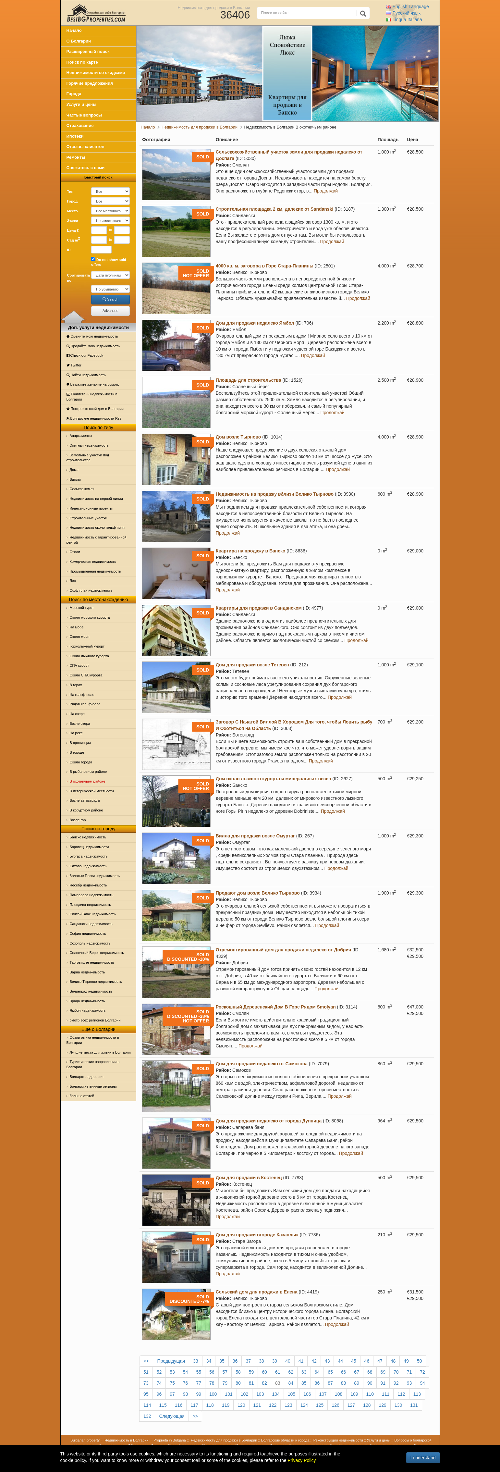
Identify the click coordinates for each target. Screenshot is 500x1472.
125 (319, 1405)
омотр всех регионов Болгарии (95, 1020)
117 (194, 1405)
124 (304, 1405)
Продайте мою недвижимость (93, 346)
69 (383, 1372)
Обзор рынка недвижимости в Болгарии (93, 1040)
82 (264, 1383)
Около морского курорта (90, 617)
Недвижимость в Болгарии (126, 1440)
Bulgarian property (85, 1440)
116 (178, 1405)
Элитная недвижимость (89, 445)
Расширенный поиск (88, 51)
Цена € (73, 230)
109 (354, 1394)
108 (338, 1394)
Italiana (404, 19)
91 (383, 1383)
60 (264, 1372)
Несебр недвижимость (88, 885)
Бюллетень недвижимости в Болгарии (92, 396)
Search (110, 299)
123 (288, 1405)
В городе (77, 752)
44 (340, 1361)
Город (72, 201)
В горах (76, 685)
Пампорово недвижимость (92, 895)
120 (241, 1405)
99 (198, 1394)
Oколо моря (80, 636)
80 (238, 1383)
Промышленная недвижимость (95, 571)
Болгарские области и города (285, 1440)
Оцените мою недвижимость (92, 336)
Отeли (75, 552)
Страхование (80, 125)
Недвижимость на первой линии (96, 499)
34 (209, 1361)
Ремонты (76, 157)
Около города (81, 762)
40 (287, 1361)
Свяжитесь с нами (86, 167)
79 (225, 1383)
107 (323, 1394)
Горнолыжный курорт (87, 646)
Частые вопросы (84, 115)
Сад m (73, 239)
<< (146, 1361)
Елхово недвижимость (88, 866)
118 (210, 1405)
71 (409, 1372)
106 (307, 1394)
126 (335, 1405)
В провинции (80, 743)
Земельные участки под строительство (88, 457)
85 (304, 1383)
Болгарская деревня (87, 1077)
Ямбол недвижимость (88, 1010)
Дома (74, 470)
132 (147, 1416)
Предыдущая (171, 1361)
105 (291, 1394)
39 (274, 1361)
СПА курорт (79, 665)
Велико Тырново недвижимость (96, 981)
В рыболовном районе (88, 771)
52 (159, 1372)
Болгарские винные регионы (93, 1086)
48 (393, 1361)
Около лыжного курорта (89, 656)
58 (238, 1372)
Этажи (72, 221)
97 (172, 1394)
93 (409, 1383)
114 (147, 1405)
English (407, 6)
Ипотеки (75, 136)
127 (351, 1405)
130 (398, 1405)
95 (146, 1394)
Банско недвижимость (88, 837)
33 (195, 1361)
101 (228, 1394)
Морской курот (82, 608)
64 (317, 1372)
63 (304, 1372)
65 (330, 1372)
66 (343, 1372)
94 (422, 1383)
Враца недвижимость (87, 1001)
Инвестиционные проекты (91, 508)
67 (356, 1372)
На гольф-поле (82, 695)
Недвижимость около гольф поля (97, 527)
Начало (74, 30)
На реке (76, 733)
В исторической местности (92, 791)
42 (314, 1361)
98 (185, 1394)
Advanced (110, 311)
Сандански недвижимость (91, 924)
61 (277, 1372)
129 (382, 1405)
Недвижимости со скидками (96, 72)
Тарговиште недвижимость (92, 962)
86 (317, 1383)
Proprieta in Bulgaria (169, 1440)
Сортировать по (77, 277)
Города (74, 93)
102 (244, 1394)
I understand (423, 1457)
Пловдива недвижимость (90, 905)
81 (251, 1383)
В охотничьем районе (87, 781)
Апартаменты (81, 436)
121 (257, 1405)
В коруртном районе (86, 810)
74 (159, 1383)
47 (380, 1361)
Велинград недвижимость (91, 991)
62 (290, 1372)
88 (343, 1383)
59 (251, 1372)
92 (396, 1383)
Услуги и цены (82, 104)
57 (225, 1372)
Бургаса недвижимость (89, 856)
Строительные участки (88, 518)
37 (248, 1361)
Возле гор (78, 820)
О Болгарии (79, 41)
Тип (70, 191)
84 (290, 1383)
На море (77, 627)
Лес (73, 581)
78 (211, 1383)
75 (172, 1383)
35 (222, 1361)
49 (406, 1361)
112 (401, 1394)
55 (198, 1372)
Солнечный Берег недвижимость (97, 953)
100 (213, 1394)
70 (396, 1372)
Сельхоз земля (82, 489)
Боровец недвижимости (89, 847)
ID (69, 250)
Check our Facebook (85, 355)
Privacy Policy (301, 1460)
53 (172, 1372)
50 (419, 1361)
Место (72, 211)
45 (353, 1361)
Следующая (171, 1416)
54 (185, 1372)
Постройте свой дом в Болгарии (95, 409)
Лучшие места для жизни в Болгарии (100, 1052)
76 (185, 1383)
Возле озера (80, 723)
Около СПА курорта (86, 675)
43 (327, 1361)
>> (195, 1416)
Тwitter (74, 365)
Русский (403, 13)
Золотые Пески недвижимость (95, 876)
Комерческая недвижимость (93, 561)
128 (367, 1405)
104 (275, 1394)
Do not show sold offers (108, 262)
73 (146, 1383)
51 (146, 1372)
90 (369, 1383)
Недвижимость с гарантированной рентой (97, 539)
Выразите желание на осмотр (93, 384)
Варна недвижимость (87, 972)
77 (198, 1383)
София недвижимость (88, 933)
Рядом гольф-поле (85, 704)
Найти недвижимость (86, 375)
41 (301, 1361)
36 (235, 1361)
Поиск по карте (82, 62)
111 (385, 1394)
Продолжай (326, 190)
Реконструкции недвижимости (338, 1440)
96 (159, 1394)
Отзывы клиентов (85, 146)
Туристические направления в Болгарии (93, 1064)
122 (272, 1405)
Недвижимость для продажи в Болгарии (214, 7)
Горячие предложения (90, 83)
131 (414, 1405)
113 (417, 1394)
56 (211, 1372)
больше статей (82, 1096)
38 (261, 1361)
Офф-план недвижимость (91, 590)
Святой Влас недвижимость (93, 914)
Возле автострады (85, 800)
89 (356, 1383)
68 (369, 1372)
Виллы (75, 479)
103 (260, 1394)
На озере (77, 714)
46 (367, 1361)
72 (422, 1372)
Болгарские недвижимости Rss (94, 418)
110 (370, 1394)
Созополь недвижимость (90, 943)
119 (225, 1405)
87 (330, 1383)
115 (162, 1405)
